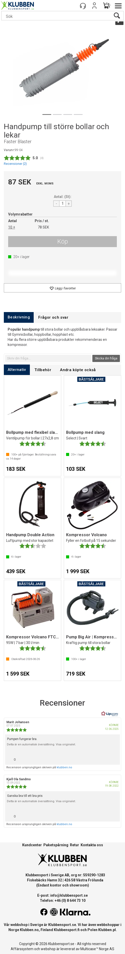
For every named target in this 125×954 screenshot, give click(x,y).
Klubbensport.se (62, 925)
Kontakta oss (92, 845)
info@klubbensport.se (69, 895)
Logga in (94, 6)
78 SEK (43, 227)
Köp (62, 241)
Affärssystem (22, 949)
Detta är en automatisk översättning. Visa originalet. (41, 744)
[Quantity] (62, 203)
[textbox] (48, 358)
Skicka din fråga (106, 358)
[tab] (19, 317)
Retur (74, 845)
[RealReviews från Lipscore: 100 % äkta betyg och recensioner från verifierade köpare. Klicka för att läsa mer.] (109, 713)
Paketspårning (55, 845)
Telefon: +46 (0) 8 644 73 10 (62, 900)
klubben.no (64, 767)
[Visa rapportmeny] (114, 758)
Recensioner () (15, 164)
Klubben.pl (107, 930)
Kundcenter (32, 845)
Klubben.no (29, 930)
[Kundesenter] (83, 5)
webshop (48, 949)
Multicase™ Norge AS (97, 949)
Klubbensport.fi (67, 930)
